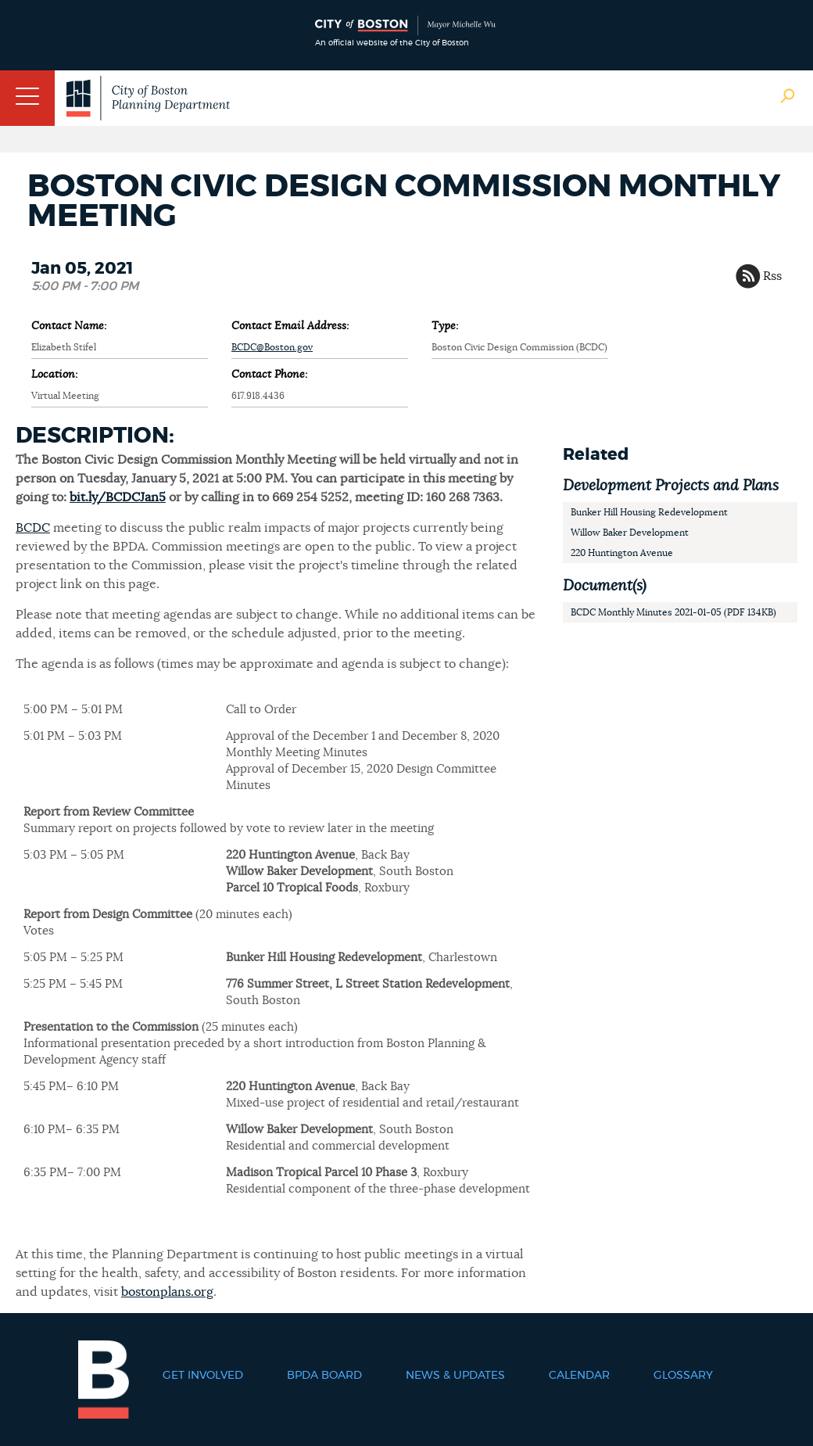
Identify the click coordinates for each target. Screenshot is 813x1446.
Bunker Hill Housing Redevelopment (649, 512)
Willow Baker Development (630, 532)
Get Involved (203, 1375)
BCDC (33, 528)
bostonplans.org (167, 1292)
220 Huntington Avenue (622, 553)
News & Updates (455, 1375)
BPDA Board (324, 1375)
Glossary (683, 1375)
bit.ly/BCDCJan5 (118, 497)
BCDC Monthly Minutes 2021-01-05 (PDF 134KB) (673, 612)
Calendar (579, 1375)
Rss (772, 276)
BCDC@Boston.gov (272, 347)
